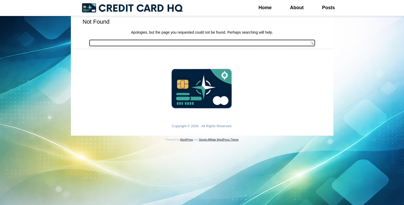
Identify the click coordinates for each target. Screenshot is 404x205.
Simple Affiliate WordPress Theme (218, 139)
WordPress (186, 139)
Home (265, 7)
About (297, 7)
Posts (328, 7)
